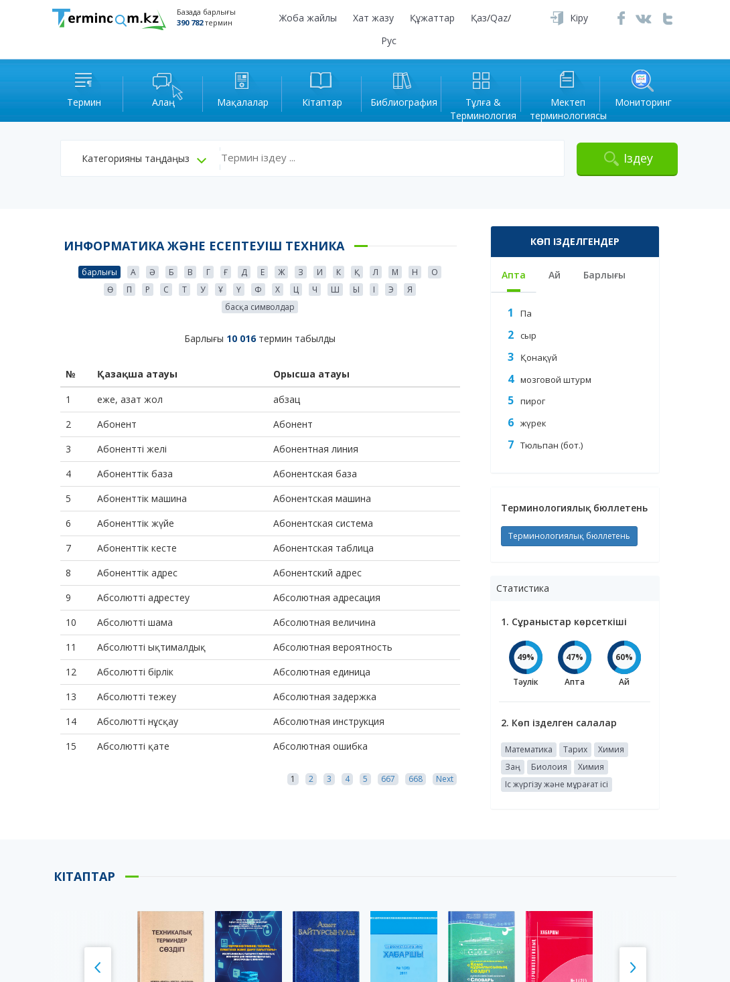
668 (416, 779)
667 (388, 779)
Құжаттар (432, 17)
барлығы (99, 272)
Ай (555, 274)
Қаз (479, 17)
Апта (514, 274)
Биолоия (549, 766)
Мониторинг (643, 88)
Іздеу (638, 158)
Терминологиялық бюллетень (569, 536)
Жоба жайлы (308, 17)
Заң (512, 766)
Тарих (575, 749)
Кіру (579, 17)
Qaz (499, 17)
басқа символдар (260, 307)
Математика (529, 749)
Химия (611, 749)
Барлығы (604, 274)
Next (444, 779)
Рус (388, 40)
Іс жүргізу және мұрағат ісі (556, 784)
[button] (144, 158)
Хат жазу (373, 17)
